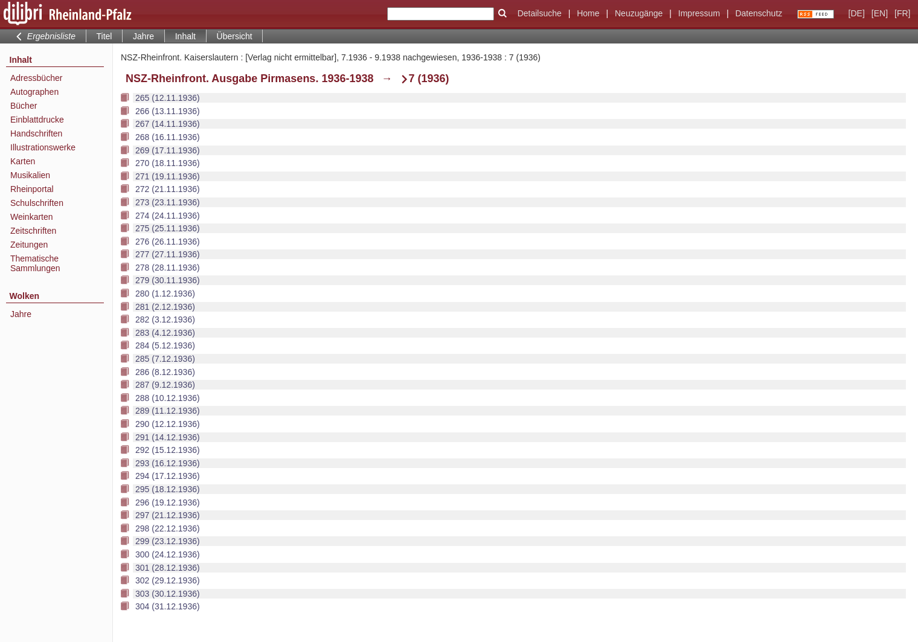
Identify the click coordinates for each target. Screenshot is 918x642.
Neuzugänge (639, 13)
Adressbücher (36, 78)
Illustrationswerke (42, 147)
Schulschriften (36, 203)
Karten (22, 161)
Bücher (23, 106)
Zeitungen (29, 244)
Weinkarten (31, 217)
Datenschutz (758, 13)
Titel (104, 36)
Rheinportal (32, 189)
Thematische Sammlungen (35, 263)
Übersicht (234, 36)
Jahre (143, 36)
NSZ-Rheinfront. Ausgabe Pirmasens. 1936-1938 (249, 78)
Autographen (34, 92)
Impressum (699, 13)
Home (588, 13)
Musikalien (30, 175)
